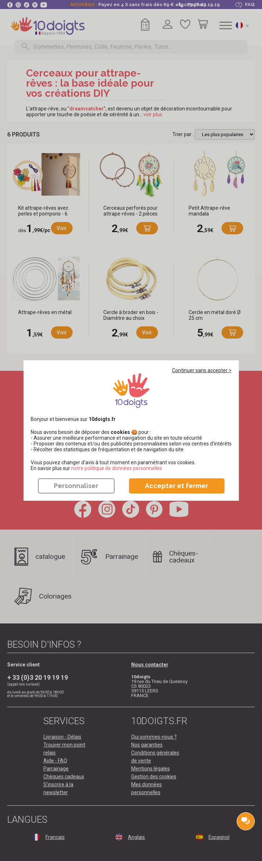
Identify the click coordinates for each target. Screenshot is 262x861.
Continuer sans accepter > (202, 370)
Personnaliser (76, 486)
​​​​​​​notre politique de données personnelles (116, 468)
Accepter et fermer (176, 486)
